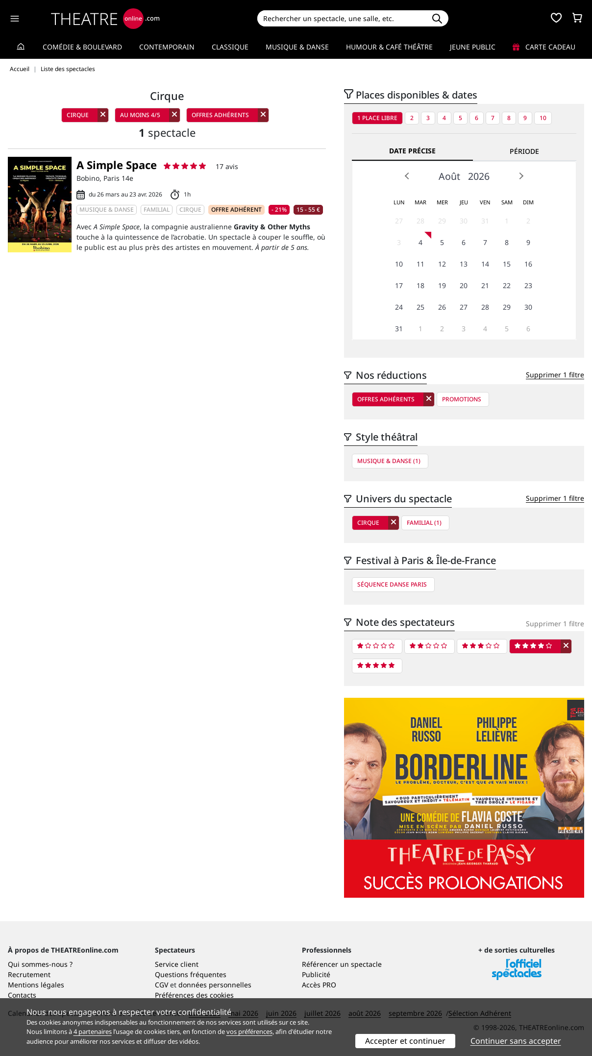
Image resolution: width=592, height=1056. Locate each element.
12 (442, 264)
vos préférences (249, 1031)
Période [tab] (524, 151)
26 (442, 307)
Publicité (316, 974)
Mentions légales (36, 984)
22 (507, 285)
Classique (230, 46)
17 (399, 285)
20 (464, 285)
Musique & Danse (297, 46)
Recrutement (29, 974)
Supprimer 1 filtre (555, 374)
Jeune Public (472, 46)
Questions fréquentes (190, 974)
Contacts (22, 995)
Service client (176, 964)
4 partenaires (93, 1031)
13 (464, 264)
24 (399, 307)
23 (528, 285)
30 (464, 220)
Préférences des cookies (194, 995)
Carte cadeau (544, 46)
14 (485, 264)
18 (420, 285)
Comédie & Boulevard (82, 46)
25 (420, 307)
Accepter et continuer (405, 1040)
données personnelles (214, 984)
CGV (161, 984)
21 (485, 285)
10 (543, 118)
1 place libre (377, 118)
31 (485, 220)
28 (420, 220)
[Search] (341, 18)
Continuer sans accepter (515, 1040)
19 (442, 285)
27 (399, 220)
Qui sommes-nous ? (40, 964)
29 (442, 220)
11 (420, 264)
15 (507, 264)
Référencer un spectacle (342, 964)
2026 (479, 176)
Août (449, 176)
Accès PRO (319, 984)
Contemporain (167, 46)
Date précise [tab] (412, 150)
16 (528, 264)
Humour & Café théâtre (389, 46)
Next (521, 176)
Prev (407, 176)
